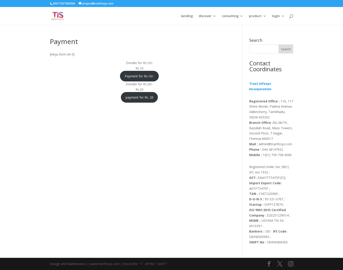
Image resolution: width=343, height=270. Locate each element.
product (255, 16)
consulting (230, 16)
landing (187, 16)
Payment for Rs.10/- (139, 76)
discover (205, 16)
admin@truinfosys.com (270, 144)
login (276, 16)
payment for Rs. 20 (139, 97)
